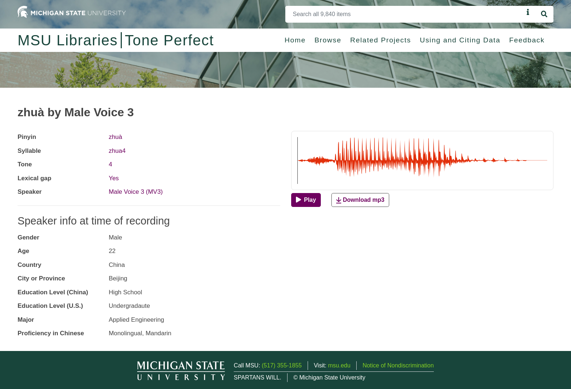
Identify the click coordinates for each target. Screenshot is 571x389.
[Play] (306, 200)
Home (295, 40)
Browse (328, 40)
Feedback (527, 40)
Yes (114, 178)
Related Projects (380, 40)
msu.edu (339, 365)
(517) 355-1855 (282, 365)
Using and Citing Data (460, 40)
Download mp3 (360, 200)
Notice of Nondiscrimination (398, 365)
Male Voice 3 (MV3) (136, 191)
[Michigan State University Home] (72, 11)
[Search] (404, 14)
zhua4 (117, 150)
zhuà (115, 136)
